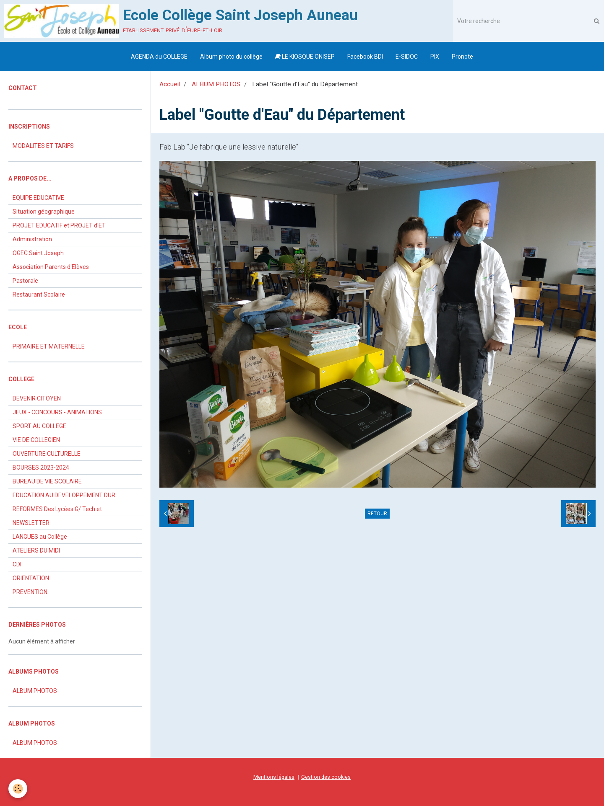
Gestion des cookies (326, 777)
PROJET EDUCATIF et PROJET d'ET (59, 225)
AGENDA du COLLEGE (159, 56)
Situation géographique (44, 211)
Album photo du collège (231, 56)
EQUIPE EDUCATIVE (38, 197)
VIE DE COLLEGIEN (36, 440)
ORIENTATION (31, 578)
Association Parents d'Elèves (51, 267)
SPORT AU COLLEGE (39, 426)
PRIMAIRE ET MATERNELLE (49, 346)
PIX (434, 56)
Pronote (462, 56)
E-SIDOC (407, 56)
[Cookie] (17, 788)
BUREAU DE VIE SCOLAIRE (47, 481)
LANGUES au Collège (40, 536)
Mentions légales (273, 777)
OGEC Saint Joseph (38, 253)
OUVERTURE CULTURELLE (47, 453)
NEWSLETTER (31, 522)
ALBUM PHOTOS (216, 84)
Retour (377, 514)
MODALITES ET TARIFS (43, 145)
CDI (17, 564)
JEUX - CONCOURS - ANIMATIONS (57, 412)
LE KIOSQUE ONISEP (305, 56)
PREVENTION (30, 592)
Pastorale (25, 280)
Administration (32, 239)
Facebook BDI (365, 56)
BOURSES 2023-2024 (41, 467)
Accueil (169, 84)
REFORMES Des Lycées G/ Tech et (57, 509)
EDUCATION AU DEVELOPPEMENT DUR (64, 495)
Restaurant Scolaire (39, 294)
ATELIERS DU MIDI (36, 550)
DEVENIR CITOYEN (37, 398)
